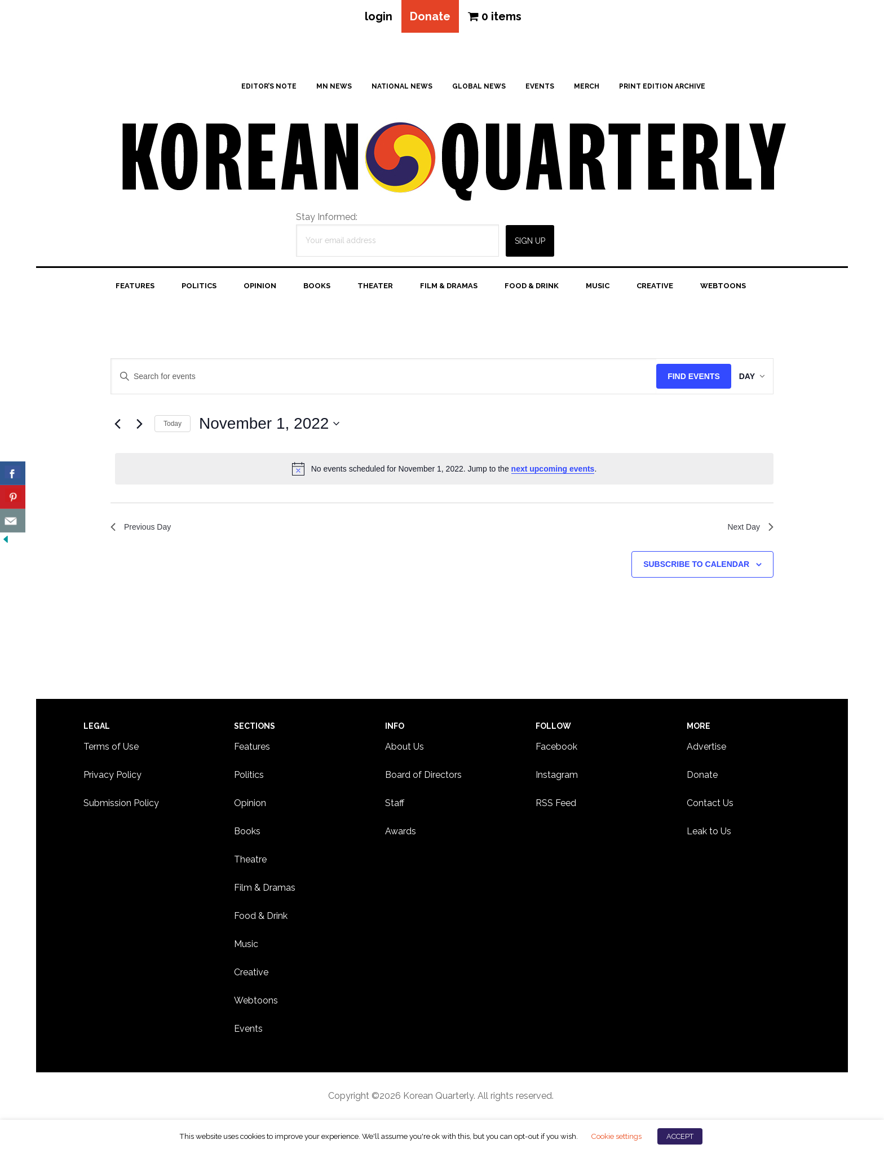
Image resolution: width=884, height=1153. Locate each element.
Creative (251, 974)
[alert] (444, 471)
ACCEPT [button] (679, 1136)
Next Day (748, 530)
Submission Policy (121, 805)
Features (252, 748)
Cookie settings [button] (616, 1136)
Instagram (557, 777)
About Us (404, 748)
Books (247, 833)
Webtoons (256, 1002)
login (375, 17)
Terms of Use (111, 748)
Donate (430, 17)
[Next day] (139, 426)
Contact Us (710, 805)
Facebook (556, 748)
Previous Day (144, 530)
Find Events (682, 378)
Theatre (250, 861)
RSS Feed (556, 805)
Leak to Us (709, 833)
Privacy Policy (112, 777)
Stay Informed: (326, 219)
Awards (400, 833)
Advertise (706, 748)
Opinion (250, 805)
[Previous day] (117, 426)
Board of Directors (423, 777)
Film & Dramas (264, 889)
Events (248, 1031)
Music (246, 946)
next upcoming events (553, 471)
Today (172, 426)
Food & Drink (261, 918)
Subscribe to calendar (696, 569)
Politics (249, 777)
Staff (394, 805)
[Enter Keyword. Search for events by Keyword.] (378, 379)
